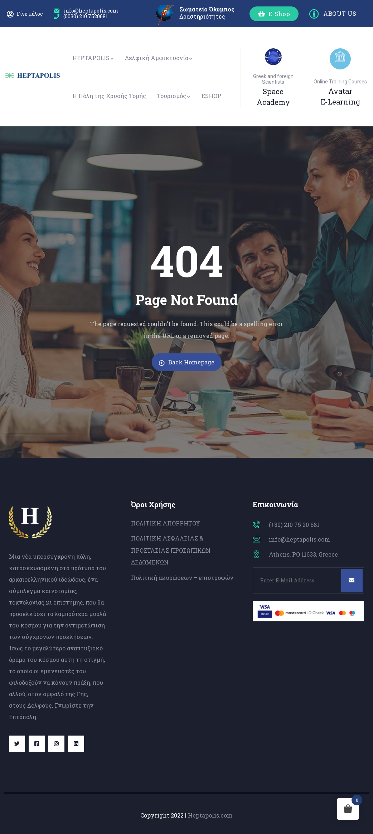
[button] (274, 13)
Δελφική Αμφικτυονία (159, 58)
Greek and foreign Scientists (273, 79)
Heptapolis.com (210, 815)
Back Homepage (186, 362)
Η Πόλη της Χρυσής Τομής (109, 96)
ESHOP (211, 96)
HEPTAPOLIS (93, 58)
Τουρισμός (174, 96)
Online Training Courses (340, 81)
